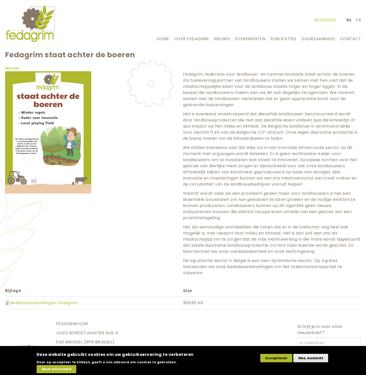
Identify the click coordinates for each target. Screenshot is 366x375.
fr (358, 20)
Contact (350, 39)
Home (163, 39)
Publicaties (283, 39)
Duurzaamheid (318, 39)
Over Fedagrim (191, 39)
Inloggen (325, 20)
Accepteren (276, 360)
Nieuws (222, 39)
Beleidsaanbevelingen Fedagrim (44, 303)
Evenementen (250, 39)
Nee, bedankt (310, 360)
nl (349, 20)
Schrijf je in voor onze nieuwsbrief (319, 330)
